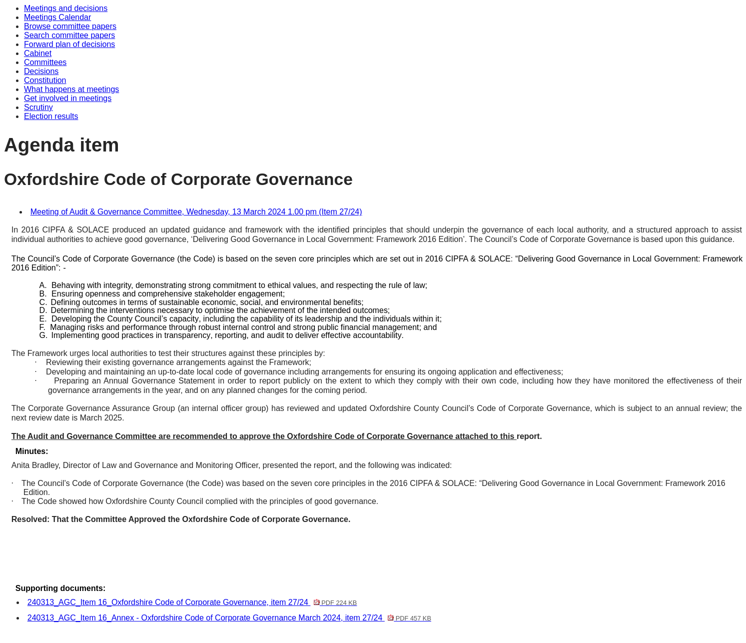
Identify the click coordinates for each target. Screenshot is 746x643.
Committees (45, 62)
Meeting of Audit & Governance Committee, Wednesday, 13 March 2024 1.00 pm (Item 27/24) (196, 212)
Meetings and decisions (65, 8)
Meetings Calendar (57, 17)
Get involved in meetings (67, 98)
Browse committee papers (70, 26)
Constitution (45, 80)
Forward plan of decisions (69, 44)
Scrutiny (38, 107)
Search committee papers (69, 35)
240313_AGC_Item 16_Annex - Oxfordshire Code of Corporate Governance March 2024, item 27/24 (229, 618)
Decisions (41, 71)
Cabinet (37, 53)
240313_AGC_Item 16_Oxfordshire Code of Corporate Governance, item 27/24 (192, 602)
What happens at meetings (71, 89)
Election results (51, 116)
